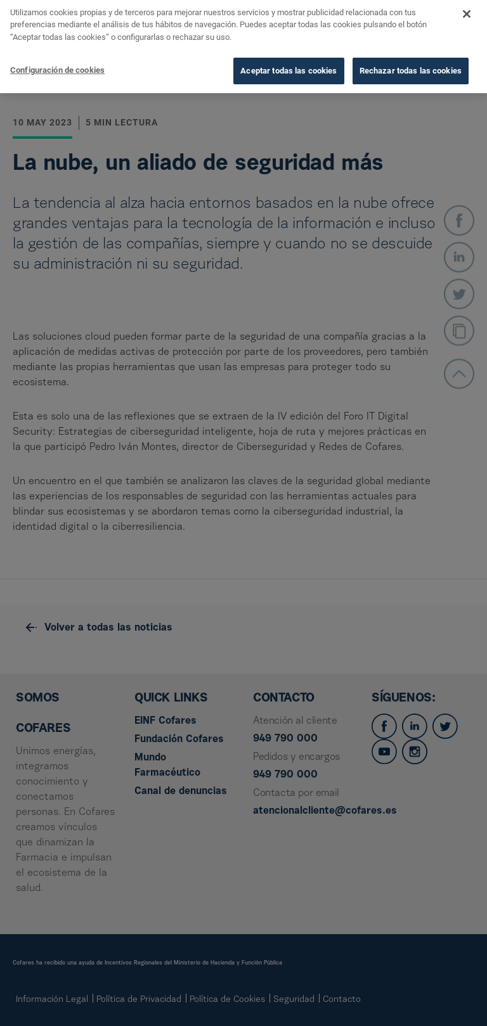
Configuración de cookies (57, 55)
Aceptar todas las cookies (288, 55)
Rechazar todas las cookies (411, 55)
